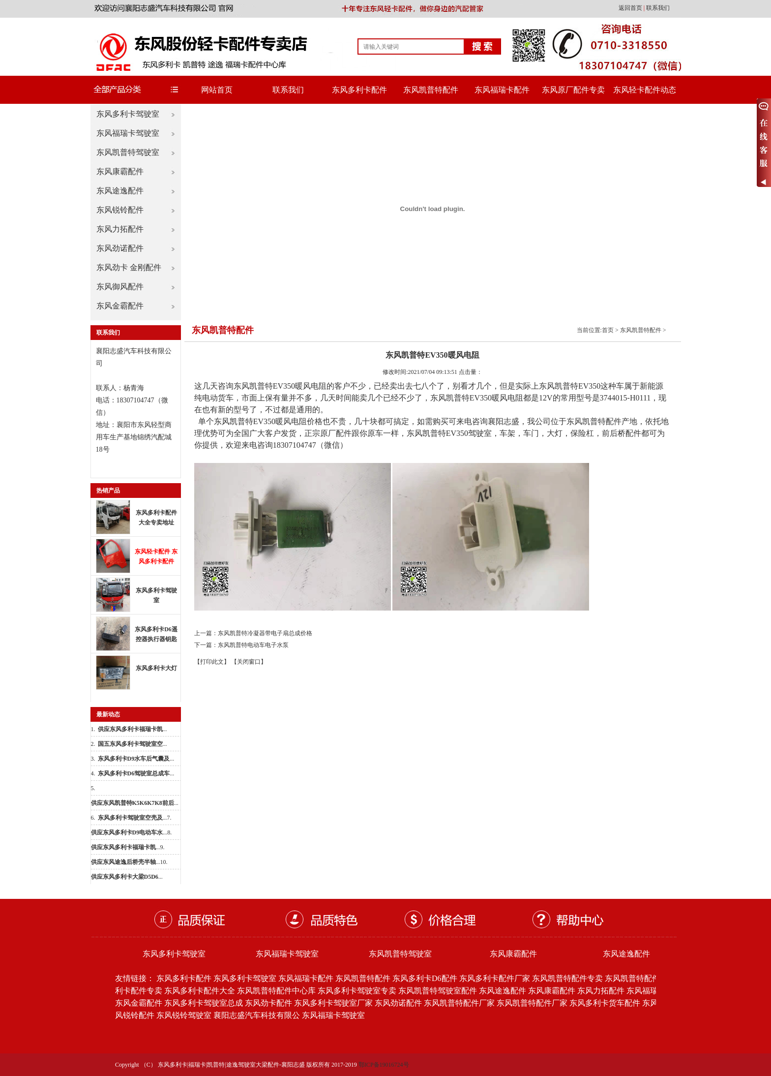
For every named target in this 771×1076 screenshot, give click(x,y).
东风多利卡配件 (359, 90)
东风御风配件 (120, 286)
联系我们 (658, 7)
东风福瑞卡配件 (502, 90)
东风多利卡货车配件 (604, 1003)
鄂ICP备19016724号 (383, 1064)
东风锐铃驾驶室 (183, 1015)
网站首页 (217, 90)
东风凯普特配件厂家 (459, 1003)
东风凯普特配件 (430, 90)
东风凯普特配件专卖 (567, 978)
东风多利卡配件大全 (199, 990)
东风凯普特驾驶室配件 (437, 990)
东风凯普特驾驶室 (127, 152)
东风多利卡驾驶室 (127, 114)
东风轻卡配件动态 (644, 90)
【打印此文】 (212, 661)
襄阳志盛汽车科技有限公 (256, 1015)
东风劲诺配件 (120, 248)
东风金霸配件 (120, 306)
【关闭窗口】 (249, 661)
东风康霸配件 (120, 171)
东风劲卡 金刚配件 (128, 267)
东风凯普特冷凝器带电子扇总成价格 (265, 633)
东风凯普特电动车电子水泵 (253, 645)
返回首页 (631, 7)
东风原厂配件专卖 (573, 90)
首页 (608, 330)
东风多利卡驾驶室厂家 (333, 1003)
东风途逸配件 (120, 190)
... (132, 729)
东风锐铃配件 (120, 210)
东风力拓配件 (120, 229)
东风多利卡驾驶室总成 (203, 1003)
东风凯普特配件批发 (640, 978)
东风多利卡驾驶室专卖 (357, 990)
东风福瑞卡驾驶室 (127, 133)
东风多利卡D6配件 (424, 978)
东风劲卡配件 (268, 1003)
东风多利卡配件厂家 (494, 978)
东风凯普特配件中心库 (276, 990)
